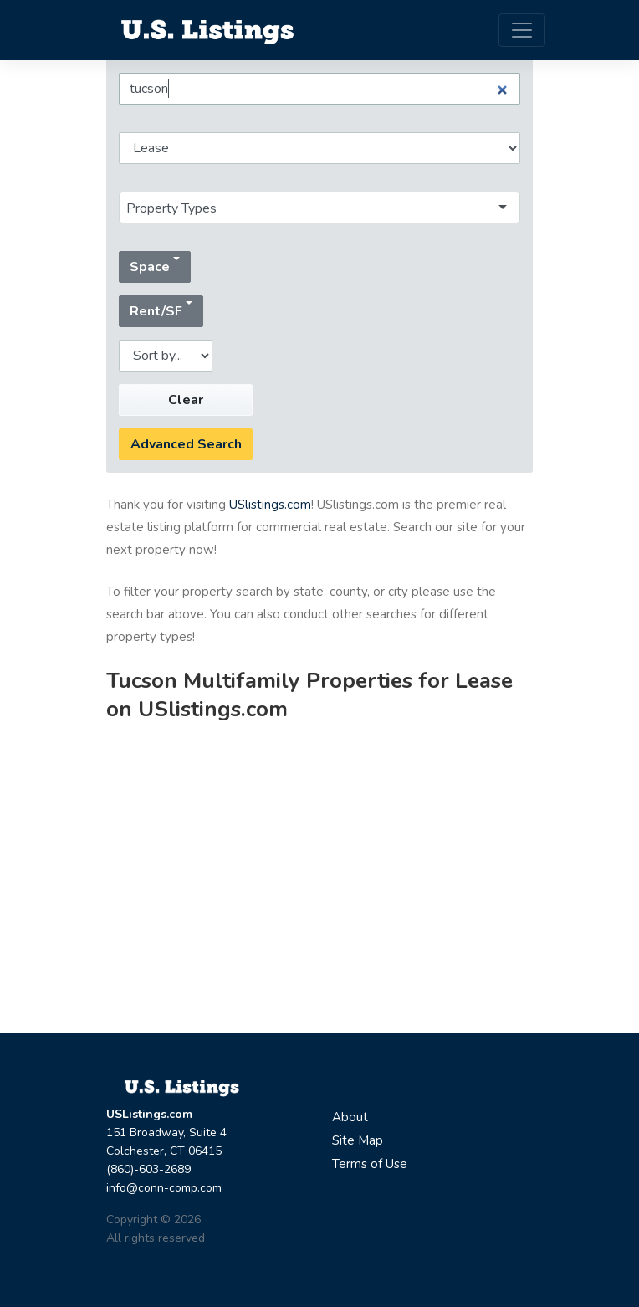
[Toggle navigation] (521, 30)
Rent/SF (156, 311)
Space (150, 267)
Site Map (357, 1140)
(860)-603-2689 (148, 1169)
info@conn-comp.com (164, 1188)
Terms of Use (369, 1164)
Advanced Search (186, 444)
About (350, 1117)
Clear (185, 400)
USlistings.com (270, 504)
